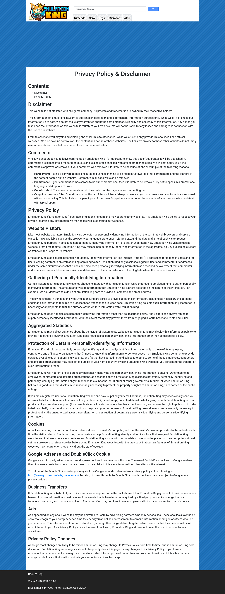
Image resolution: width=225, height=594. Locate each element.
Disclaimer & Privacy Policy (44, 587)
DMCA (82, 587)
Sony (92, 18)
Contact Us (69, 587)
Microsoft (114, 18)
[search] (110, 9)
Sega (102, 18)
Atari (127, 18)
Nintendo (79, 18)
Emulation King (47, 580)
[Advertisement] (112, 44)
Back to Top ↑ (36, 574)
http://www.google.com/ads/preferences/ (53, 475)
